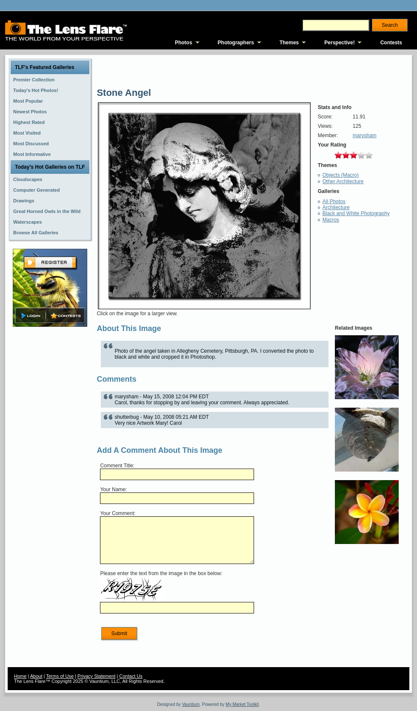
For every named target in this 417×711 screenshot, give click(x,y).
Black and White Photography (356, 213)
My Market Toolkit (242, 704)
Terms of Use (60, 676)
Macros (331, 220)
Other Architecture (343, 181)
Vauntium (191, 704)
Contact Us (130, 676)
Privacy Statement (96, 676)
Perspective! (339, 43)
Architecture (336, 207)
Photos (183, 43)
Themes (289, 43)
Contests (391, 43)
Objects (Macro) (341, 175)
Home (20, 676)
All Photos (334, 201)
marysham (365, 135)
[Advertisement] (50, 463)
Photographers (236, 43)
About (36, 676)
